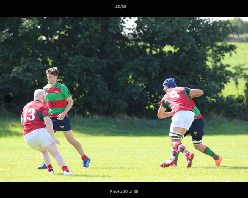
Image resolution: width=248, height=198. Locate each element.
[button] (225, 8)
